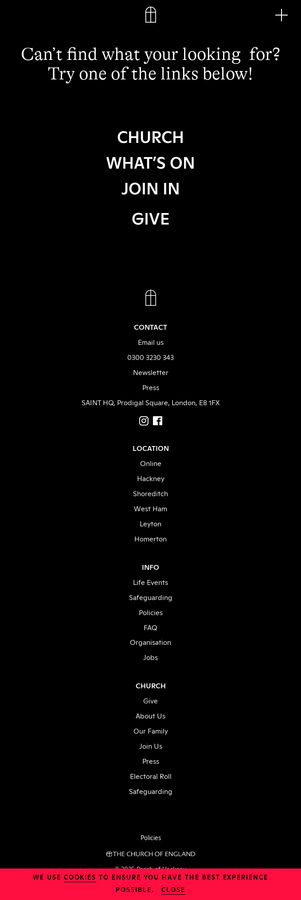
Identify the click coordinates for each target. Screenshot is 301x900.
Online (150, 463)
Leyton (150, 523)
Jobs (150, 657)
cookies (80, 876)
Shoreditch (150, 493)
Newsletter (150, 372)
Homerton (150, 538)
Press (150, 387)
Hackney (150, 478)
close (173, 889)
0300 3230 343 (150, 357)
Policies (151, 612)
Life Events (150, 582)
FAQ (150, 627)
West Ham (150, 508)
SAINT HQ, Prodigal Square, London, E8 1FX (151, 402)
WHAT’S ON (150, 161)
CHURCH (150, 136)
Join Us (150, 745)
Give (150, 700)
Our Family (150, 730)
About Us (150, 715)
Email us (151, 342)
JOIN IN (150, 187)
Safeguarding (150, 597)
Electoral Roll (151, 776)
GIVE (151, 217)
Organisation (150, 642)
